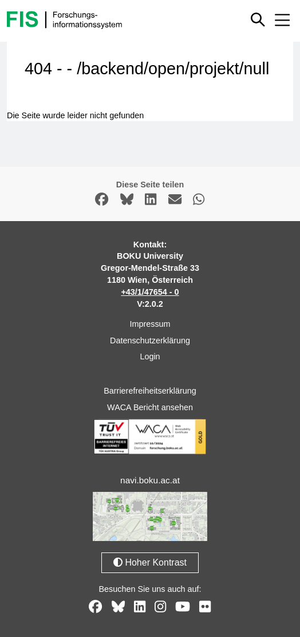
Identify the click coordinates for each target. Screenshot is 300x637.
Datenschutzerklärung (150, 340)
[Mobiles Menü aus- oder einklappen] (282, 20)
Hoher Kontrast (150, 562)
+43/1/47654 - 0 (150, 292)
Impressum (149, 323)
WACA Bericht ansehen (150, 407)
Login (150, 356)
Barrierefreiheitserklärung (150, 390)
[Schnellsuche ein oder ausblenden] (258, 20)
